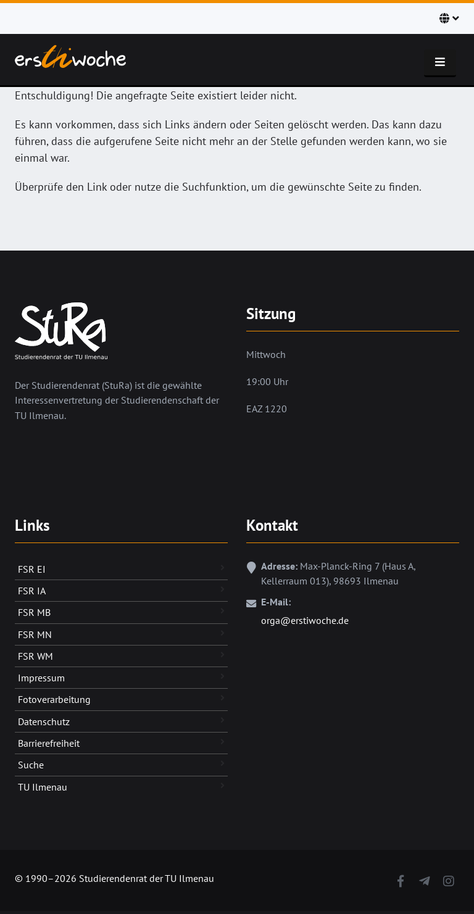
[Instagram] (448, 878)
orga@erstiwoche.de (305, 620)
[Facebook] (400, 878)
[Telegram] (424, 878)
